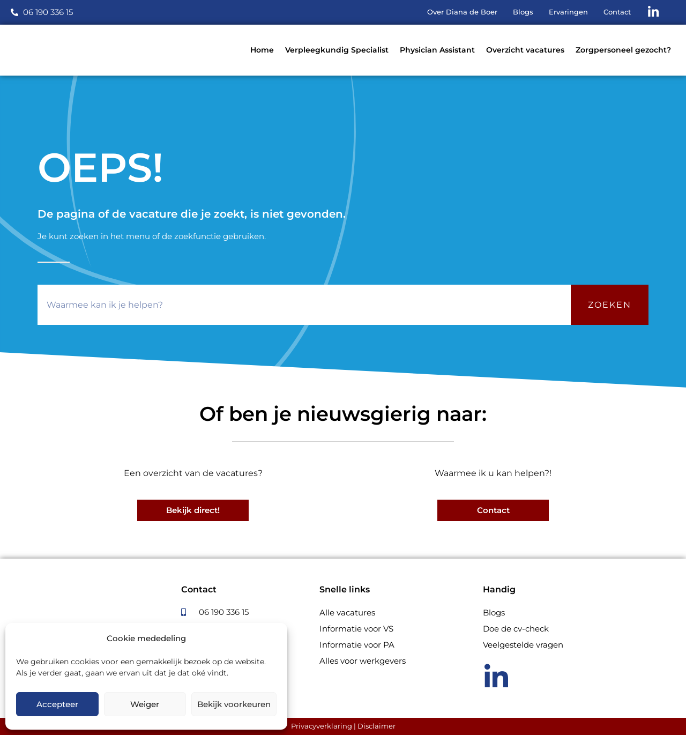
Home (262, 50)
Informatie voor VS (356, 628)
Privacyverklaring (321, 726)
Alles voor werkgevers (362, 661)
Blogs (494, 612)
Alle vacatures (347, 612)
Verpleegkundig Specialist (337, 50)
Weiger (144, 704)
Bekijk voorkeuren (234, 704)
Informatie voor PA (356, 645)
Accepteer (57, 704)
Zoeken (609, 305)
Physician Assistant (437, 50)
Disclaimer (376, 726)
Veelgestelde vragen (523, 645)
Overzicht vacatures (525, 50)
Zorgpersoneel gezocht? (623, 50)
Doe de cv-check (516, 628)
